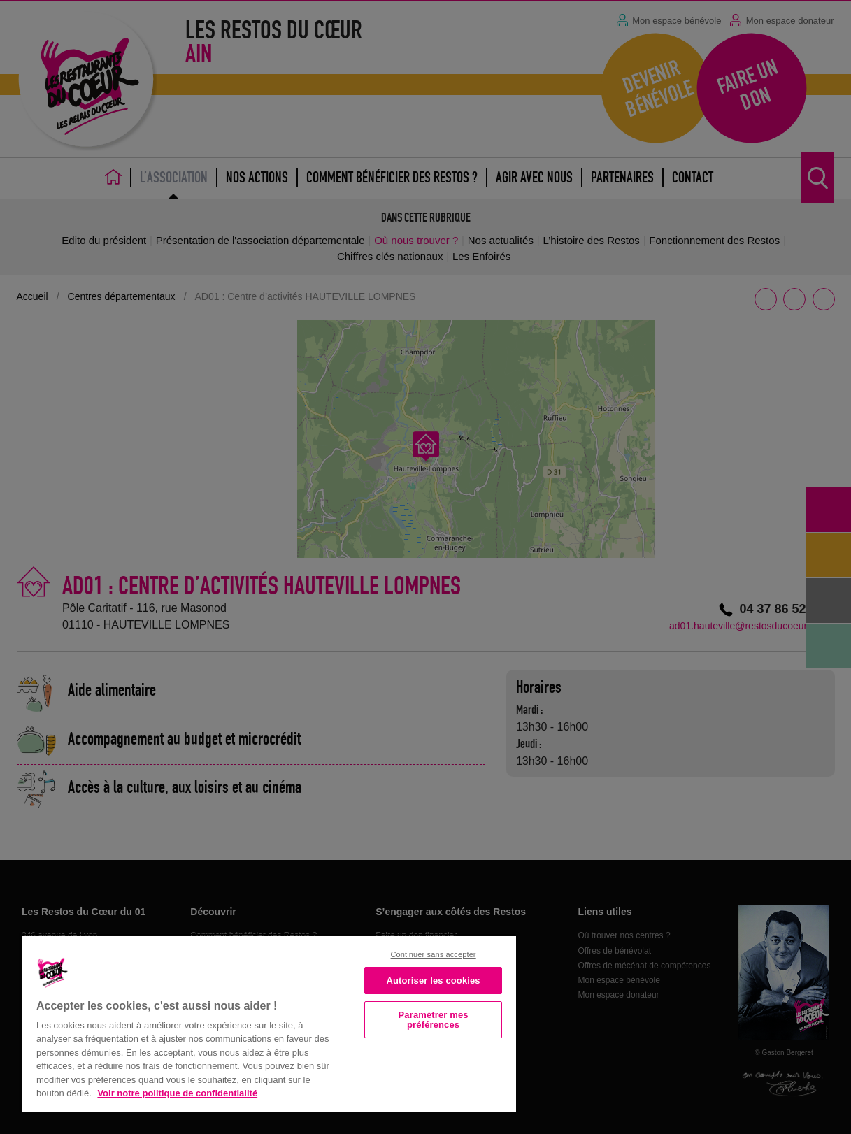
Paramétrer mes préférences (434, 1019)
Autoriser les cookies (433, 980)
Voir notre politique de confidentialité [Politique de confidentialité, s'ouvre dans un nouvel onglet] (177, 1093)
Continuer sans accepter (433, 954)
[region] (269, 1022)
